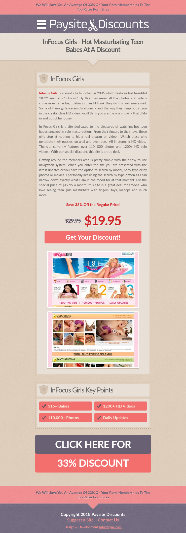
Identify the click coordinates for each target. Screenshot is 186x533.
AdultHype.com (110, 527)
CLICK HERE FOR (93, 444)
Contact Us (108, 519)
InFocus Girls (67, 79)
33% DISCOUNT (93, 463)
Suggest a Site (80, 519)
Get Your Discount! (93, 237)
